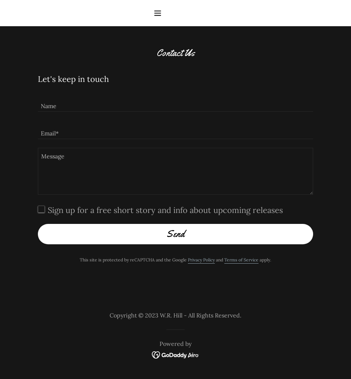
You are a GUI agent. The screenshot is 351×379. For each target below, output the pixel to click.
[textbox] (175, 102)
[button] (175, 13)
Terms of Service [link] (241, 259)
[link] (176, 354)
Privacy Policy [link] (201, 259)
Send (175, 234)
